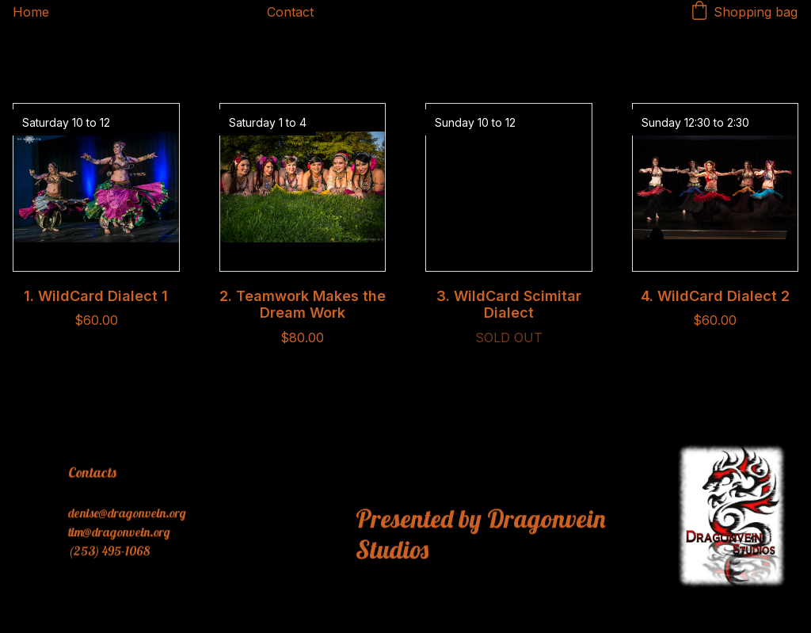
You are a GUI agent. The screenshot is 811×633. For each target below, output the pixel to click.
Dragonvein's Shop (158, 12)
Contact (290, 12)
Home (31, 12)
